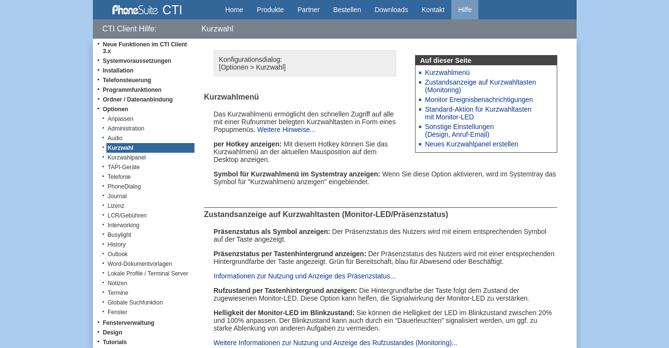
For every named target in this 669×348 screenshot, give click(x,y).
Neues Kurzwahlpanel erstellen (472, 144)
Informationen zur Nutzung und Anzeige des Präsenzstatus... (305, 276)
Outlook (118, 254)
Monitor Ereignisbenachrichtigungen (479, 99)
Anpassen (121, 119)
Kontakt (433, 10)
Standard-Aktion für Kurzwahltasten (478, 109)
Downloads (391, 10)
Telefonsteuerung (127, 80)
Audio (115, 138)
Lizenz (116, 206)
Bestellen (347, 10)
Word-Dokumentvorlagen (140, 264)
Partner (308, 10)
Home (234, 10)
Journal (117, 196)
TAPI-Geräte (124, 167)
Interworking (123, 225)
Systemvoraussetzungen (137, 61)
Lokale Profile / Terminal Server (148, 273)
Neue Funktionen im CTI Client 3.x (145, 48)
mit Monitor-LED (449, 117)
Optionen (116, 109)
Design (112, 332)
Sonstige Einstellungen (459, 126)
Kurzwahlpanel (127, 157)
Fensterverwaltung (129, 322)
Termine (118, 293)
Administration (126, 128)
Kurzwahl (121, 148)
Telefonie (119, 177)
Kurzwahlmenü (447, 72)
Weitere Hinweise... (286, 129)
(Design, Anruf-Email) (457, 134)
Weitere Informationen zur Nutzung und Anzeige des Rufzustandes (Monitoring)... (336, 343)
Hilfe (465, 10)
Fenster (118, 312)
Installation (118, 70)
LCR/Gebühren (127, 215)
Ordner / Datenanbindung (138, 99)
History (117, 244)
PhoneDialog (124, 186)
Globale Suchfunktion (135, 302)
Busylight (120, 235)
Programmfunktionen (132, 90)
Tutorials (115, 342)
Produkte (270, 10)
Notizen (118, 283)
